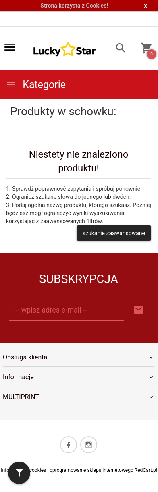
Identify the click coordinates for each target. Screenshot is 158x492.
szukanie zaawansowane (114, 233)
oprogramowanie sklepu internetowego (91, 470)
